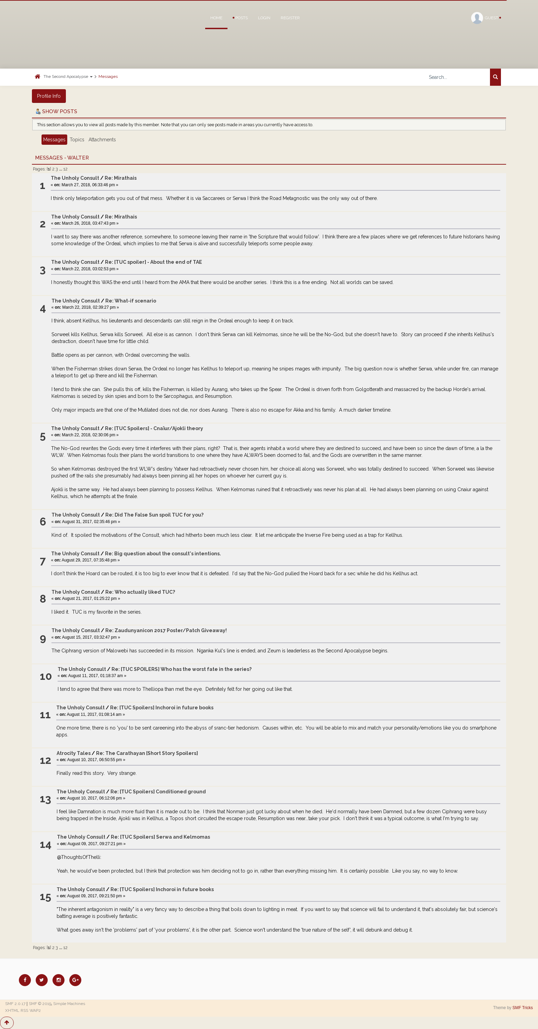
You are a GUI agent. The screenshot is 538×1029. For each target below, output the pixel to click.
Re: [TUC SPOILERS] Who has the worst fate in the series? (182, 669)
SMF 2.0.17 (15, 1003)
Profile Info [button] (49, 96)
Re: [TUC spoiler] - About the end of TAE (153, 262)
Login (264, 17)
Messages (108, 76)
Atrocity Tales (74, 753)
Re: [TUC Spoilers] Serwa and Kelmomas (160, 837)
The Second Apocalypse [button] (68, 76)
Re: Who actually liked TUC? (140, 592)
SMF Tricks (523, 1007)
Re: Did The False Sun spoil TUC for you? (154, 515)
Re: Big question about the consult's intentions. (163, 553)
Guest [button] (486, 18)
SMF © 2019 (40, 1003)
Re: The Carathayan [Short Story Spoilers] (147, 753)
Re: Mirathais (121, 178)
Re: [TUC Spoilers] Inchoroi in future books (161, 707)
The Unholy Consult (75, 178)
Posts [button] (240, 17)
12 (65, 169)
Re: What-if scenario (130, 301)
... (61, 169)
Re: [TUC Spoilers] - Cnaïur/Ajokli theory (154, 428)
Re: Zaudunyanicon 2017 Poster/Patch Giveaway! (166, 630)
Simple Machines (69, 1003)
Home (216, 17)
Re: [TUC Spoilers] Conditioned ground (158, 791)
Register (290, 17)
